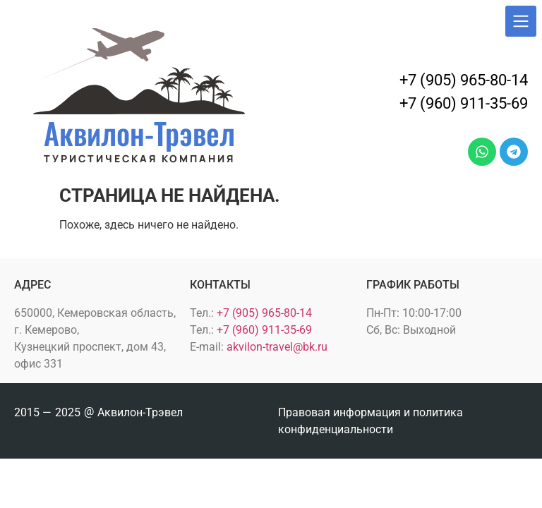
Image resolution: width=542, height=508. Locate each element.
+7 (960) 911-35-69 (463, 103)
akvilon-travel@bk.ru (277, 346)
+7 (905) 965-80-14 (463, 80)
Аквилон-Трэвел (139, 133)
